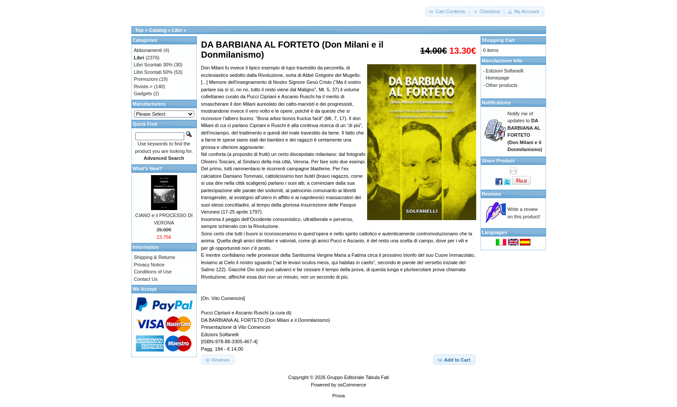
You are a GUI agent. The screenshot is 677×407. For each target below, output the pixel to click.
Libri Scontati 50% (153, 72)
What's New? (147, 168)
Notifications (496, 102)
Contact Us (146, 279)
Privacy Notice (149, 264)
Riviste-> (143, 86)
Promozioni (146, 79)
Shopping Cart (498, 40)
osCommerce (351, 384)
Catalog (157, 30)
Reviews (491, 194)
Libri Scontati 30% (153, 64)
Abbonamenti (148, 50)
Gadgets (143, 93)
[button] (448, 12)
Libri (177, 30)
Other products (502, 85)
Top (139, 30)
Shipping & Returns (154, 257)
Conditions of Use (153, 271)
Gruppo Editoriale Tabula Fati (358, 377)
